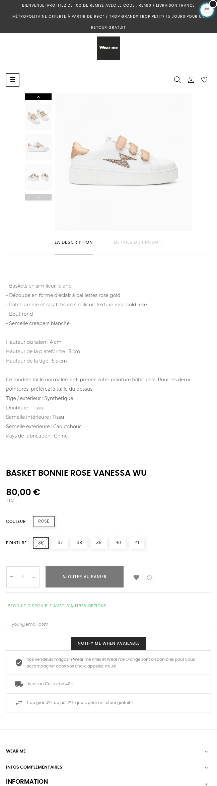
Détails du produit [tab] (138, 242)
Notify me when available (109, 643)
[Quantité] (23, 577)
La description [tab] (74, 242)
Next (38, 96)
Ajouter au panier (84, 577)
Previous (38, 197)
